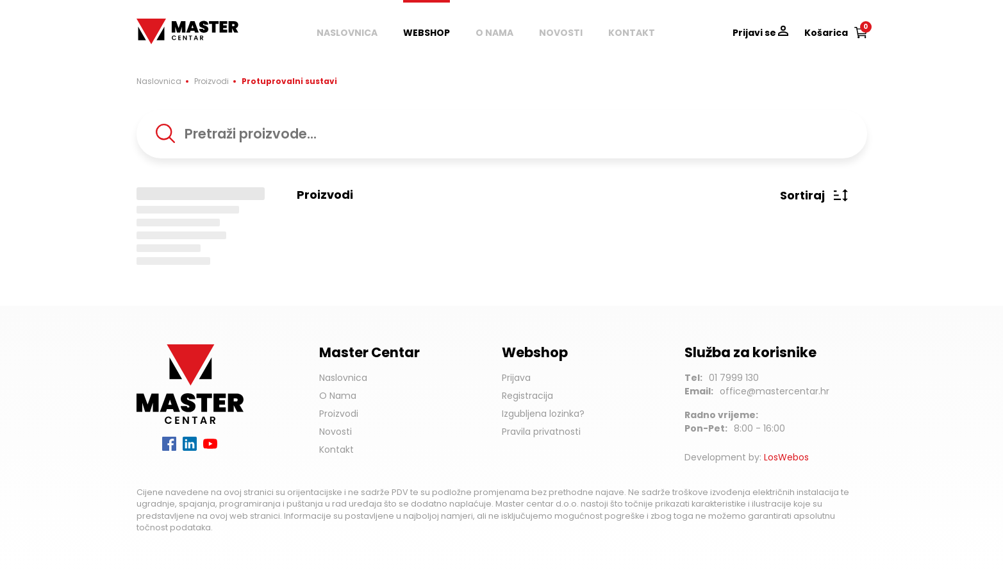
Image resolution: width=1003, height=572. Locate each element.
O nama (494, 32)
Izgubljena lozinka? (543, 413)
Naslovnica (347, 32)
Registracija (527, 395)
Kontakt (631, 32)
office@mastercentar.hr (774, 391)
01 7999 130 (734, 377)
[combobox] (502, 134)
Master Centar (174, 25)
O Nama (337, 395)
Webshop (426, 32)
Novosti (561, 32)
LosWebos (786, 457)
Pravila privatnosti (541, 431)
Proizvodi (211, 81)
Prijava (516, 377)
